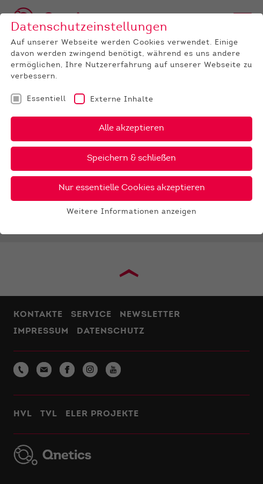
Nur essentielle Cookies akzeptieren (132, 188)
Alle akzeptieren (131, 128)
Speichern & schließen (131, 158)
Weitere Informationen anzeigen (131, 212)
